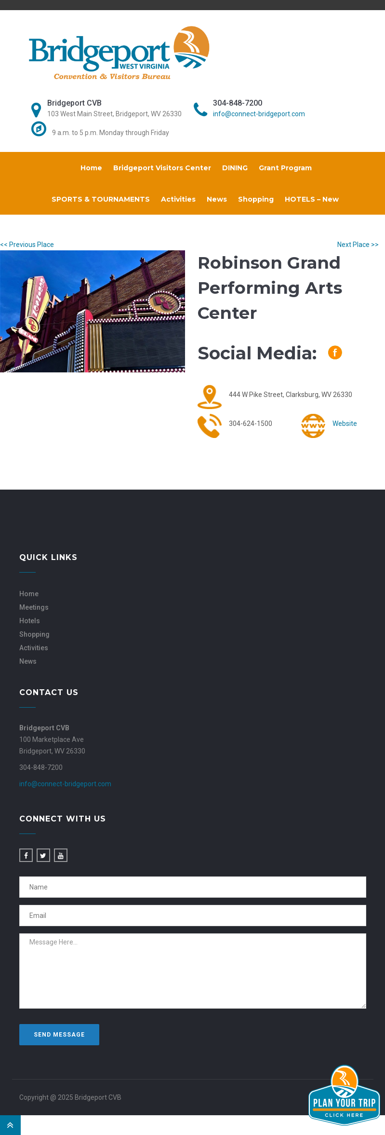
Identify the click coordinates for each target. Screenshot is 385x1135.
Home (91, 168)
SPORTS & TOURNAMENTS (101, 199)
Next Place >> (358, 244)
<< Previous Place (27, 244)
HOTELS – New (312, 199)
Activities (178, 199)
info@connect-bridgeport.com (259, 114)
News (217, 199)
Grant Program (285, 168)
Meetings (34, 607)
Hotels (29, 621)
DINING (235, 168)
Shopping (256, 199)
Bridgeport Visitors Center (162, 168)
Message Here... (192, 971)
